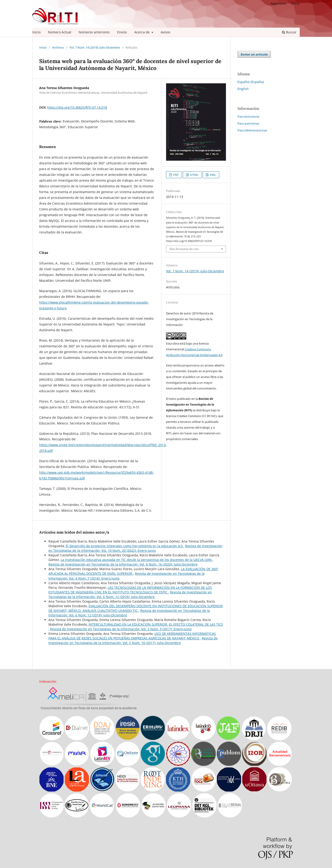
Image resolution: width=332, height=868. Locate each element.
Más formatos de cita (184, 249)
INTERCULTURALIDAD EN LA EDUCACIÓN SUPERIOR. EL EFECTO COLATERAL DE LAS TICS (156, 624)
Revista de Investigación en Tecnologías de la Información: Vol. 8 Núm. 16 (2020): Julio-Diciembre (123, 564)
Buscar (289, 32)
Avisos (165, 32)
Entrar (295, 3)
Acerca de (142, 32)
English (243, 89)
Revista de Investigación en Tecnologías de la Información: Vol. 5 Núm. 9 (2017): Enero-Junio (121, 629)
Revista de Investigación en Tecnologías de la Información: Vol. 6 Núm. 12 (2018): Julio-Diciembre (130, 594)
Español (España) (250, 82)
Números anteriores (94, 32)
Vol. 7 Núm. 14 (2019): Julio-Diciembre (94, 47)
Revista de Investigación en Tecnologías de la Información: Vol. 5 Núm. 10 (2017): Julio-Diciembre (133, 640)
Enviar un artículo (254, 54)
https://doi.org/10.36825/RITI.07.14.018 (77, 107)
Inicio (36, 32)
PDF (175, 175)
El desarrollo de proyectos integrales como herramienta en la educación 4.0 (125, 546)
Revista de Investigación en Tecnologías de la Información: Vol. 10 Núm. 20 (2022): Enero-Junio (135, 548)
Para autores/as (248, 123)
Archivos (58, 47)
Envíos (122, 32)
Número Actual (59, 32)
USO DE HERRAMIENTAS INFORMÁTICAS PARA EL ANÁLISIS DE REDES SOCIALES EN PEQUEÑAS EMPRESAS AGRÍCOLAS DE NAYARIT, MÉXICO (132, 635)
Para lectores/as (248, 116)
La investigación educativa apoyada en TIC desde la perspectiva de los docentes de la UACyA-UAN (137, 559)
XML (212, 175)
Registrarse (278, 3)
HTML (194, 175)
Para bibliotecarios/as (252, 130)
